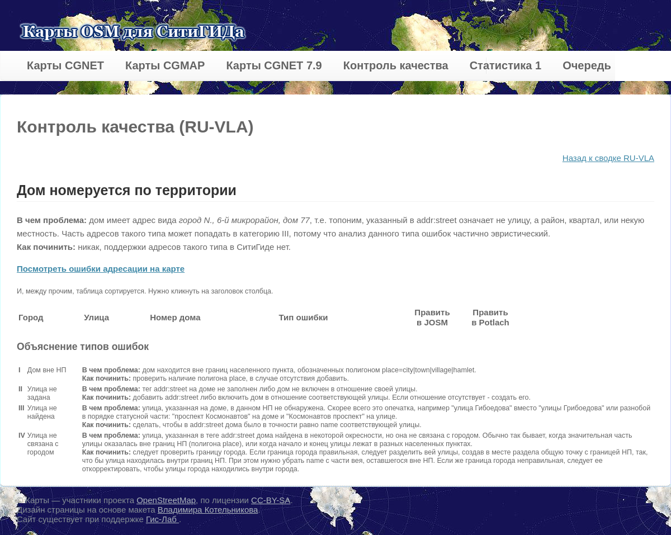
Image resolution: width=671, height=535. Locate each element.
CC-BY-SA (270, 500)
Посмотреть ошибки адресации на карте (101, 268)
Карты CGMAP (165, 65)
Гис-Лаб (162, 519)
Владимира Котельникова (208, 509)
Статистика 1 (505, 65)
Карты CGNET (65, 65)
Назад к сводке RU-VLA (608, 158)
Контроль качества (395, 65)
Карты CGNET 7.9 (274, 65)
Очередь (587, 65)
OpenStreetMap (166, 500)
